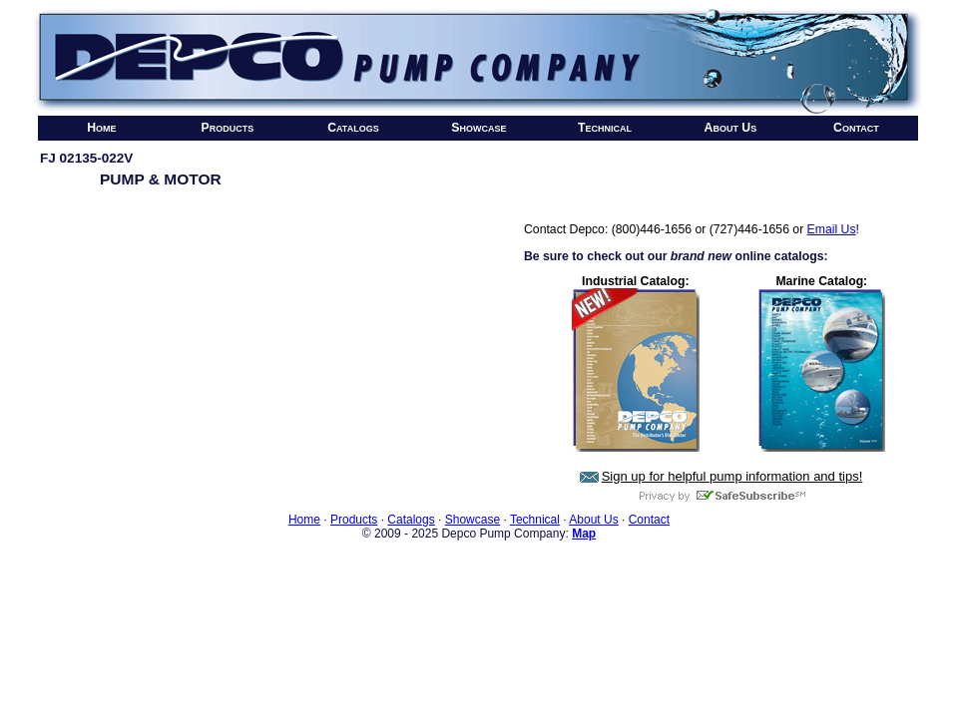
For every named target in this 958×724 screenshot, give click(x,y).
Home (101, 128)
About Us (731, 128)
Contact (856, 128)
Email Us (831, 229)
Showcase (478, 128)
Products (228, 128)
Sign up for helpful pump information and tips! (732, 476)
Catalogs (353, 128)
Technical (605, 128)
